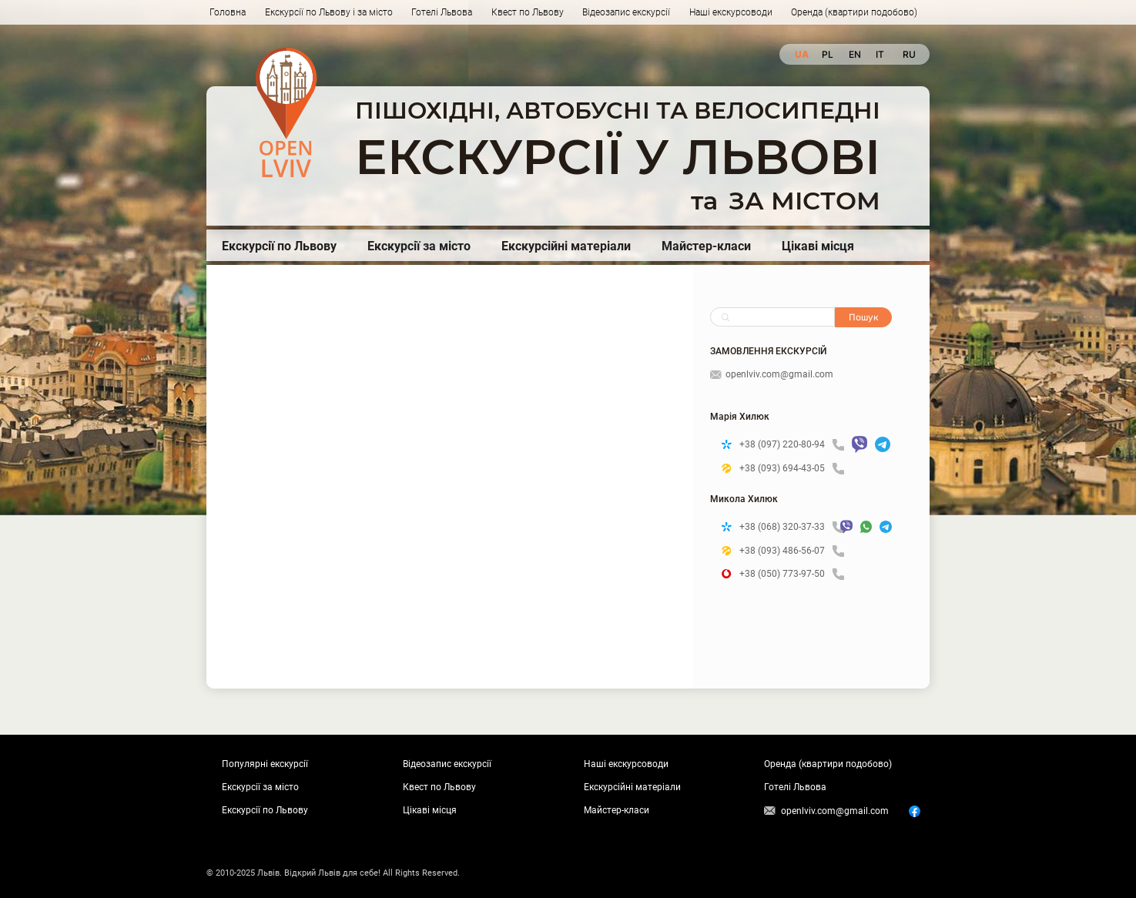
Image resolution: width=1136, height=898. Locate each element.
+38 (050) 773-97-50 (791, 574)
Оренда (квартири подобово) (854, 12)
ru (908, 54)
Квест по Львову (527, 12)
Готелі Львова (441, 12)
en (854, 54)
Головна (227, 12)
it (880, 54)
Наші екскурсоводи (730, 12)
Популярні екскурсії (265, 764)
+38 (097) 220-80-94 (791, 445)
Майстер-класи (706, 246)
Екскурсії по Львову (279, 246)
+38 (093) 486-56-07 (791, 551)
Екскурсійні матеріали (566, 246)
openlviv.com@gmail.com (771, 374)
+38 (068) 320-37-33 (786, 527)
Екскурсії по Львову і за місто (329, 12)
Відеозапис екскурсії (626, 12)
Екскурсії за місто (419, 246)
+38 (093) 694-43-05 (791, 468)
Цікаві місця (818, 246)
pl (827, 54)
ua (800, 54)
